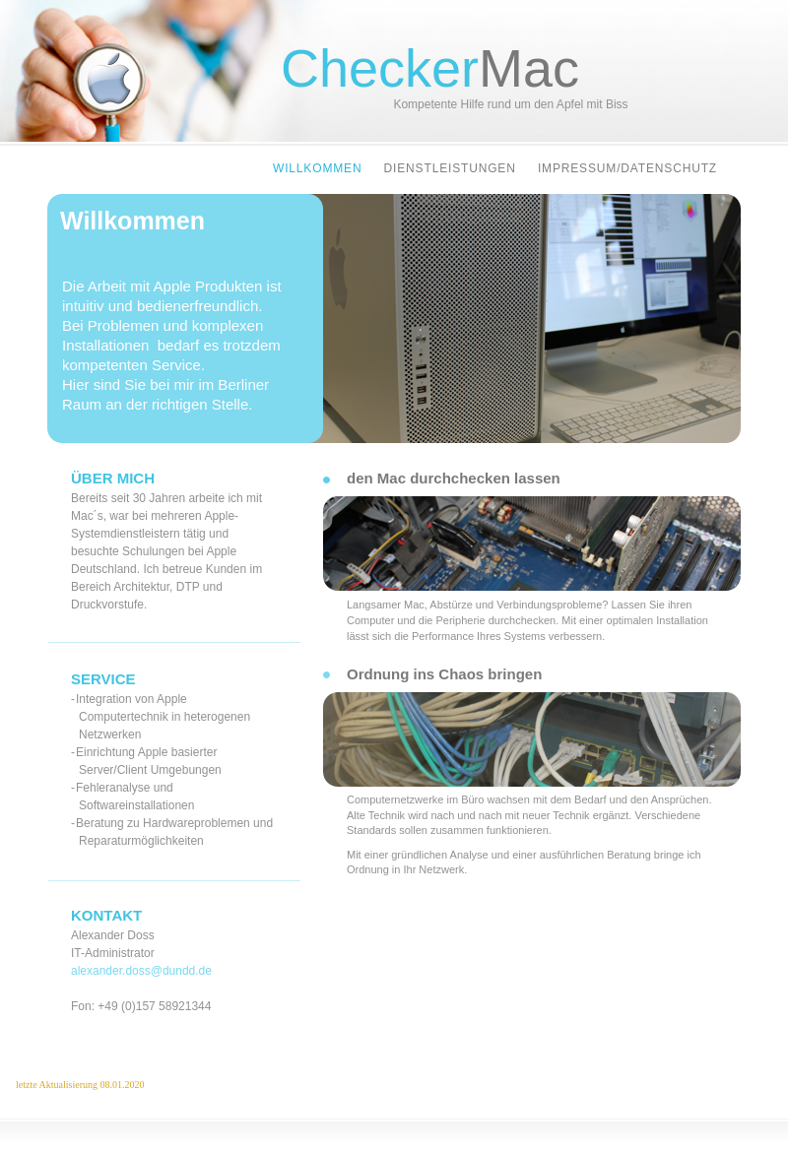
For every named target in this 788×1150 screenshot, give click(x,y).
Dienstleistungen (452, 168)
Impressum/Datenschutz (627, 168)
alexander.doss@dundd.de (141, 971)
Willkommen (319, 168)
